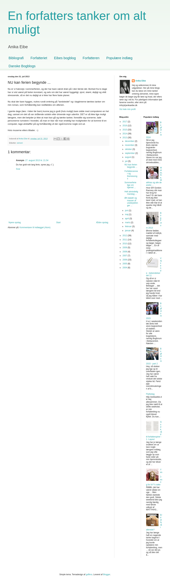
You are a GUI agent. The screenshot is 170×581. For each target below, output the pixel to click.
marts (128, 222)
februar (128, 226)
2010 (125, 243)
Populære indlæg (119, 58)
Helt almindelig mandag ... (131, 192)
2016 (125, 125)
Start (58, 222)
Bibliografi (16, 58)
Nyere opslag (15, 222)
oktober (128, 149)
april (127, 218)
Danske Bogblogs (22, 66)
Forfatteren (91, 58)
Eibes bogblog (65, 58)
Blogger (106, 574)
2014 (125, 133)
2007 (125, 255)
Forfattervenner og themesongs (131, 175)
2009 (125, 247)
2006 (125, 260)
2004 (125, 267)
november (130, 145)
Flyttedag (150, 394)
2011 (125, 239)
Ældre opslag (102, 222)
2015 (125, 129)
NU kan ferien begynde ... (130, 165)
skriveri (20, 143)
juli (126, 161)
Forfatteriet (39, 58)
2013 (125, 137)
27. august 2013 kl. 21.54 (36, 160)
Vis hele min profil (127, 109)
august (128, 157)
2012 (125, 235)
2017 (125, 121)
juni (127, 210)
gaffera (89, 574)
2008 (125, 251)
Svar (18, 169)
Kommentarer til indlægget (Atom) (35, 227)
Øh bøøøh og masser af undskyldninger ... (131, 202)
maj (127, 214)
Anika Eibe (140, 81)
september (130, 153)
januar (128, 230)
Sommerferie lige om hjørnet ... (130, 185)
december (130, 141)
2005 (125, 263)
